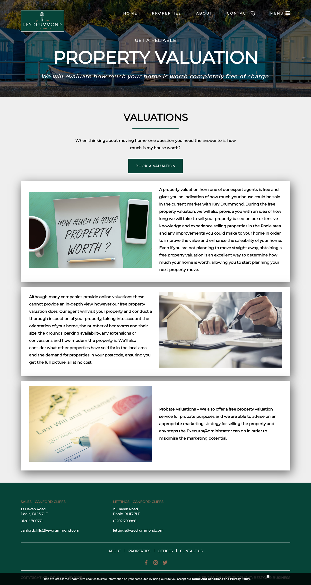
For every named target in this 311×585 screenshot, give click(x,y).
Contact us (191, 551)
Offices (165, 551)
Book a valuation (155, 166)
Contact (241, 13)
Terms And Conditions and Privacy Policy (221, 579)
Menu (280, 13)
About (204, 13)
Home (130, 13)
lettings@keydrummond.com (138, 530)
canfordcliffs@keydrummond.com (50, 530)
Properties (166, 13)
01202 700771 (32, 521)
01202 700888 (124, 521)
